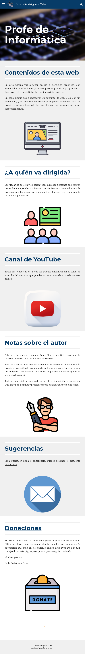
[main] (42, 34)
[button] (3, 4)
